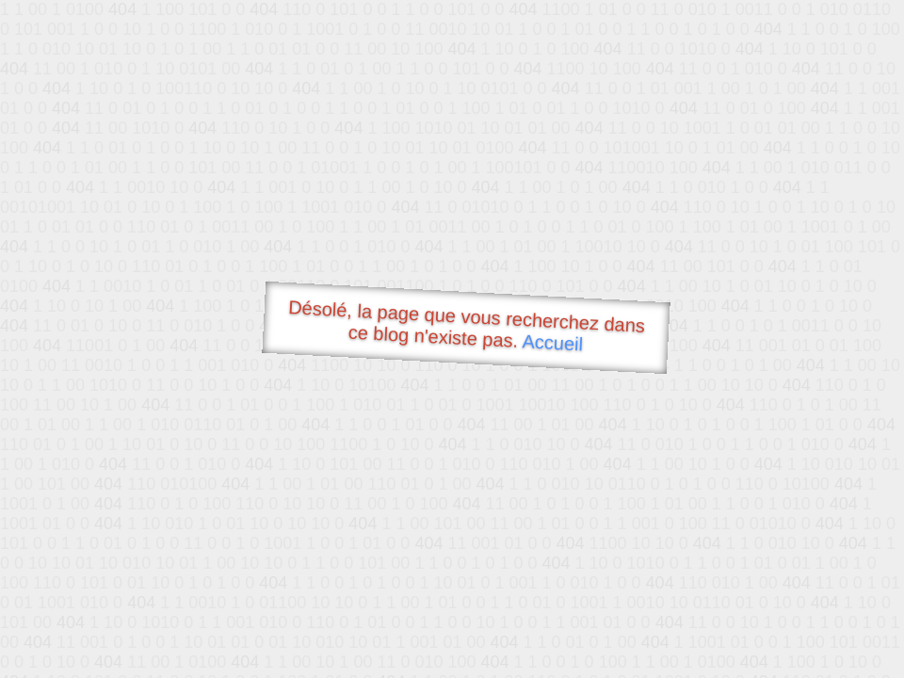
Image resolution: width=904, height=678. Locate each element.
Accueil (553, 342)
